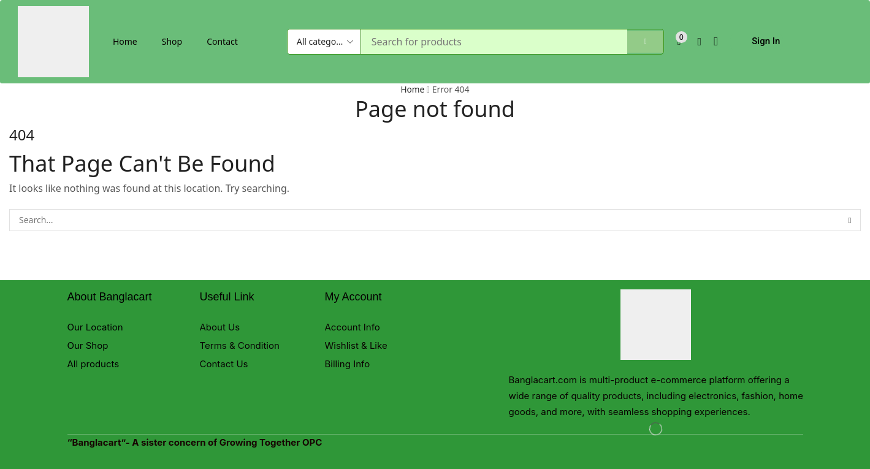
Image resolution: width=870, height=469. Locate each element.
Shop (172, 41)
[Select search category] (324, 41)
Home (125, 41)
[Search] (641, 41)
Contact (222, 41)
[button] (683, 42)
